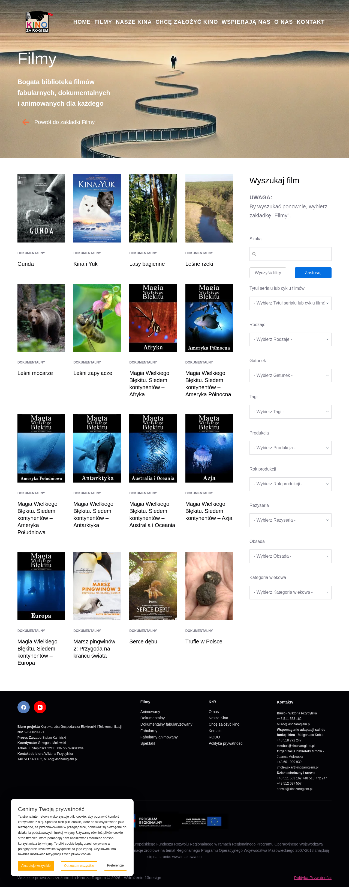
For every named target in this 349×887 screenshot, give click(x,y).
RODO (214, 737)
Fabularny (148, 731)
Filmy (103, 22)
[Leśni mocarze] (41, 318)
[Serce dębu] (153, 586)
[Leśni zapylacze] (97, 318)
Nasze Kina (134, 22)
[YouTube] (40, 707)
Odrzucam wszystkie (79, 866)
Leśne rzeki (199, 264)
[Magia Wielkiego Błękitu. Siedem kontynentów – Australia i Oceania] (153, 448)
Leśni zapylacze (92, 373)
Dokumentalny (31, 253)
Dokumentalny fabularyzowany (166, 724)
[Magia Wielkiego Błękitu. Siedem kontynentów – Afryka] (153, 318)
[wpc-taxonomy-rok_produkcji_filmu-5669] (290, 484)
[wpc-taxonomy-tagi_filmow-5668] (290, 412)
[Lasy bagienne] (153, 208)
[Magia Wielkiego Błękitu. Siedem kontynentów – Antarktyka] (97, 448)
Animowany (150, 711)
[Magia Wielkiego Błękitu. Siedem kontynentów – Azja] (209, 448)
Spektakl (147, 743)
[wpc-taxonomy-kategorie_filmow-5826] (290, 339)
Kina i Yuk (85, 264)
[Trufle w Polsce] (209, 586)
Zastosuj (313, 272)
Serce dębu (143, 641)
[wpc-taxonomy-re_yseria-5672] (290, 520)
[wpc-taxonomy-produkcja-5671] (290, 448)
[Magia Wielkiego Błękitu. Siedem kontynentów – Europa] (41, 586)
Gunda (25, 264)
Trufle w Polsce (203, 641)
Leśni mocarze (35, 373)
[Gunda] (41, 208)
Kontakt (311, 22)
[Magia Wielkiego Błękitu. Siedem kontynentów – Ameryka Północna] (209, 318)
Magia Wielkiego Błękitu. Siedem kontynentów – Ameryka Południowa (37, 518)
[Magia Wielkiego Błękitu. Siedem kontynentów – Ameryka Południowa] (41, 448)
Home (82, 22)
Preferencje (115, 865)
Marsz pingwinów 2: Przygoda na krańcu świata (94, 648)
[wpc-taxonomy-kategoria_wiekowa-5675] (290, 592)
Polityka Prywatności (313, 877)
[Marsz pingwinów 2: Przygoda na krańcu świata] (97, 586)
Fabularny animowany (159, 737)
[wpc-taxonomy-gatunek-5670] (290, 375)
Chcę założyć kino (186, 22)
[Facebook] (23, 707)
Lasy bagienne (147, 264)
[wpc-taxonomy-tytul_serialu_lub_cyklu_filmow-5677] (290, 303)
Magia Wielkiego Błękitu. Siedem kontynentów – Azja (208, 511)
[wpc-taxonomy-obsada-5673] (290, 556)
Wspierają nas (246, 22)
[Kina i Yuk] (97, 208)
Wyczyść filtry (268, 272)
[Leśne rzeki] (209, 208)
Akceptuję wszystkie (35, 866)
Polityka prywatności (226, 743)
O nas (283, 22)
